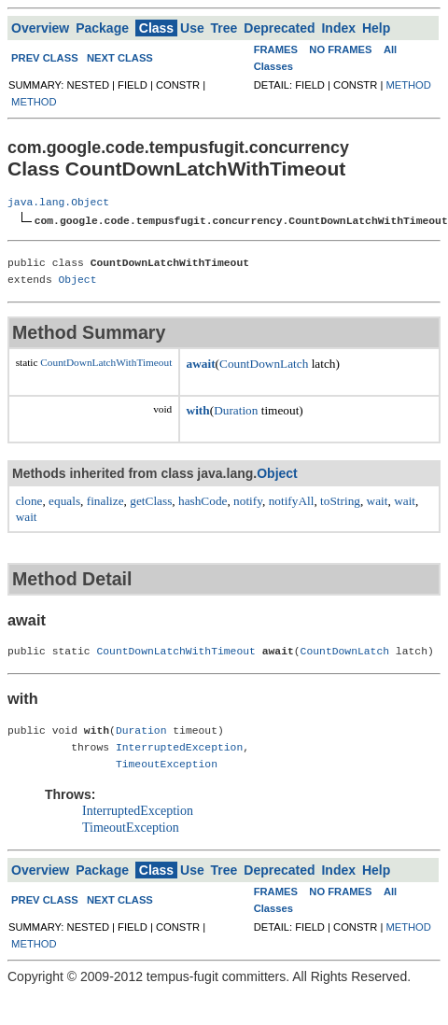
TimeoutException (166, 763)
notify (247, 500)
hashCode (202, 500)
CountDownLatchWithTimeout (106, 361)
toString (340, 500)
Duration (236, 409)
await (201, 363)
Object (78, 279)
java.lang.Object (58, 202)
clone (29, 500)
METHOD (33, 101)
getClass (151, 500)
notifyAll (292, 500)
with (198, 409)
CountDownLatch (263, 363)
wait (377, 500)
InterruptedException (179, 746)
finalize (105, 500)
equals (64, 500)
